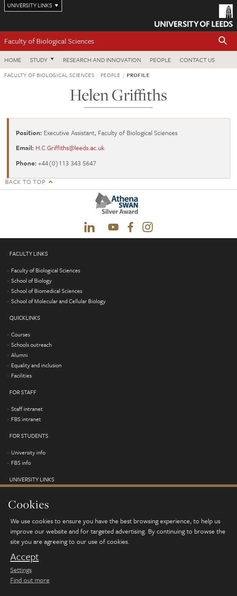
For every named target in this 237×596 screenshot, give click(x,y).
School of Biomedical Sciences (46, 290)
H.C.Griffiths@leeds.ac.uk (70, 147)
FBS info (21, 462)
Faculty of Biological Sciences (49, 40)
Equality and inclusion (36, 365)
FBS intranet (26, 419)
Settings (21, 569)
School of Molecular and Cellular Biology (58, 301)
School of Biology (31, 280)
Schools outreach (31, 344)
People (160, 59)
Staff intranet (27, 408)
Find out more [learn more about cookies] (30, 579)
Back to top (25, 181)
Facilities (21, 375)
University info (28, 452)
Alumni (19, 355)
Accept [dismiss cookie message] (24, 557)
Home (12, 59)
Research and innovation (102, 59)
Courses (20, 334)
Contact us (197, 59)
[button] (223, 41)
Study (38, 59)
